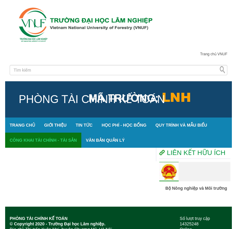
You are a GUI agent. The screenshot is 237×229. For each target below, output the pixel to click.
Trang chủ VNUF (213, 54)
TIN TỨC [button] (84, 125)
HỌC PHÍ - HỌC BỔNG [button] (124, 125)
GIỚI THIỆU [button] (55, 125)
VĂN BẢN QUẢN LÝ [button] (105, 140)
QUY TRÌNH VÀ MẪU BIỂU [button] (181, 125)
